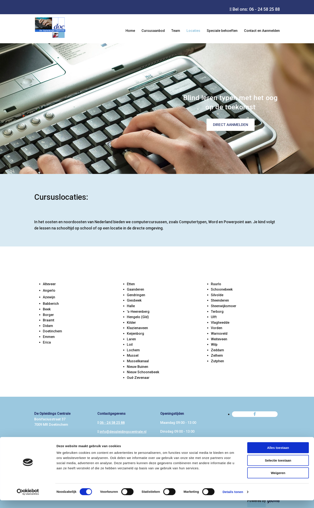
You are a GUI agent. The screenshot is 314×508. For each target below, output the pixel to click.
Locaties (193, 31)
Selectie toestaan (278, 468)
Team (175, 31)
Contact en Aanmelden (262, 31)
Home (130, 31)
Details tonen (232, 499)
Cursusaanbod (153, 31)
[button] (231, 125)
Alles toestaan (278, 455)
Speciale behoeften (222, 31)
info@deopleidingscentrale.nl (123, 432)
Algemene (42, 443)
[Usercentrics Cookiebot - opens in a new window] (28, 499)
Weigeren (278, 480)
